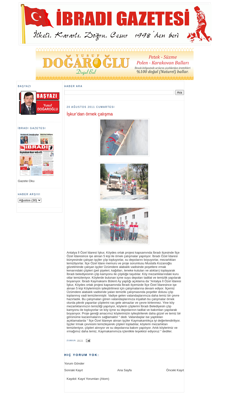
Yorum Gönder (74, 363)
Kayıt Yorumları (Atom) (93, 379)
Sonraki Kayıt (73, 370)
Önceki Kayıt (175, 370)
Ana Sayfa (124, 370)
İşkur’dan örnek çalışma (90, 114)
